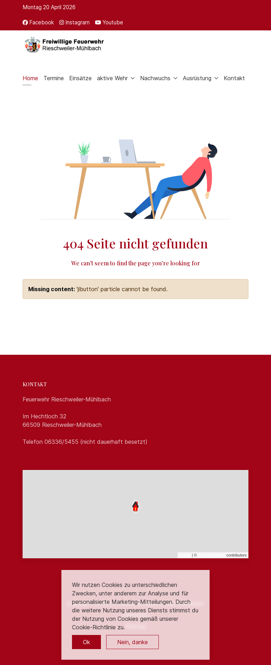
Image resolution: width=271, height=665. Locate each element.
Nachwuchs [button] (158, 78)
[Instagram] (74, 22)
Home (30, 78)
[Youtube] (109, 22)
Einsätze (80, 78)
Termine (53, 78)
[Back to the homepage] (64, 44)
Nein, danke (132, 642)
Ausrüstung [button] (200, 78)
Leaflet (185, 555)
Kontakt (234, 78)
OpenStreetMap (211, 555)
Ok (86, 642)
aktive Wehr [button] (116, 78)
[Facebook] (38, 22)
